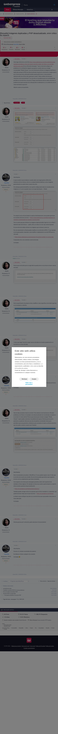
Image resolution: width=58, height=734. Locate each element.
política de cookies (23, 368)
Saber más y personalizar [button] (29, 383)
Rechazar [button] (24, 379)
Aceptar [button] (34, 379)
